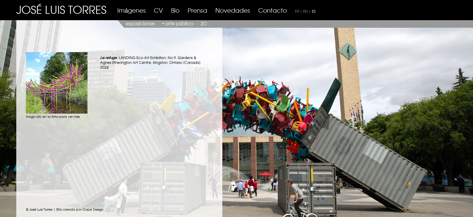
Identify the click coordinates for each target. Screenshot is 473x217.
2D (204, 23)
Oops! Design (92, 209)
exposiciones (140, 23)
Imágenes (131, 10)
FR (297, 11)
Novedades (232, 10)
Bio (175, 10)
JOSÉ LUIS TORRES (61, 9)
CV (158, 10)
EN (305, 11)
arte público (179, 23)
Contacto (272, 10)
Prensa (197, 10)
